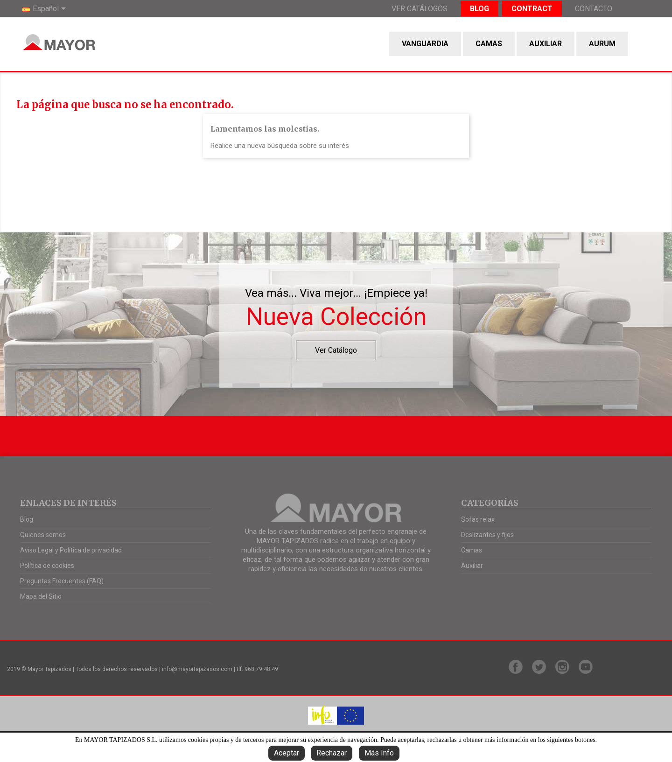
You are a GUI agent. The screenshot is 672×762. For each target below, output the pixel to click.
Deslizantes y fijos (487, 534)
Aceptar (286, 752)
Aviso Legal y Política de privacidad (71, 550)
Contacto (593, 8)
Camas (489, 43)
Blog (479, 8)
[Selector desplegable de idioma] (46, 9)
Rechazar (331, 752)
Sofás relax (478, 519)
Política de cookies (47, 565)
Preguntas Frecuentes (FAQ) (62, 581)
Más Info (379, 752)
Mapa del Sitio (41, 596)
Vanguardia (425, 43)
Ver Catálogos (420, 8)
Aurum (602, 43)
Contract (532, 8)
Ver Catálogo (336, 350)
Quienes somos (43, 534)
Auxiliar (545, 43)
